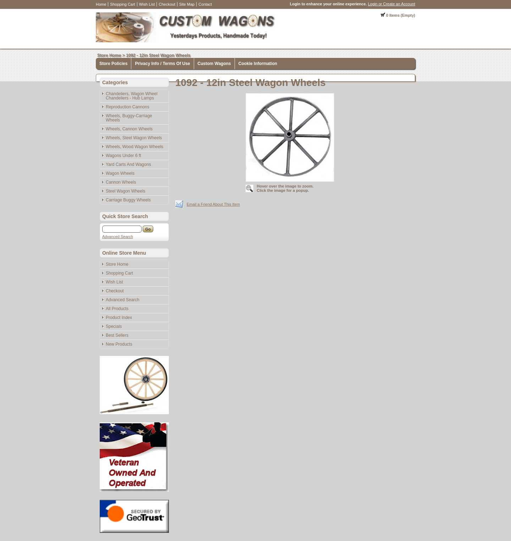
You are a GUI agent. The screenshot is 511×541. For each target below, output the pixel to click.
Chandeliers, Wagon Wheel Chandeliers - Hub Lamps (132, 96)
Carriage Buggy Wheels (128, 200)
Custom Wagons (214, 63)
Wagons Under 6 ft (123, 155)
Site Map (186, 4)
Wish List (147, 4)
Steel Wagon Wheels (125, 191)
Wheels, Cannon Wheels (129, 128)
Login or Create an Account (391, 4)
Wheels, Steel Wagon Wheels (134, 137)
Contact (205, 4)
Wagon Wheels (120, 173)
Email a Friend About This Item (213, 204)
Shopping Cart (122, 4)
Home (101, 4)
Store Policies (113, 63)
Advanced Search (117, 236)
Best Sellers (117, 335)
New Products (119, 344)
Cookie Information (257, 63)
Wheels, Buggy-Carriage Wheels (129, 118)
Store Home (109, 55)
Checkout (167, 4)
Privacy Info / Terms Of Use (162, 63)
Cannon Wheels (121, 182)
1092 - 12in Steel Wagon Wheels (158, 55)
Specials (114, 326)
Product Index (119, 317)
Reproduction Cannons (127, 106)
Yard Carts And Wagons (128, 164)
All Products (117, 308)
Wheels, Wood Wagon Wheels (134, 146)
